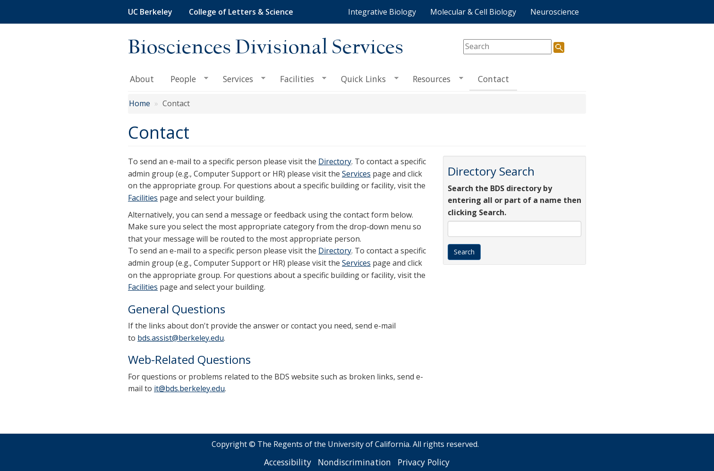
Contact (493, 78)
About (142, 78)
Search (464, 251)
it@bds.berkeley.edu (189, 388)
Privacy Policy (424, 462)
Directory (334, 161)
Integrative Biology (382, 12)
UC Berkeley (150, 12)
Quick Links (366, 79)
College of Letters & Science (241, 12)
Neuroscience (554, 12)
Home (139, 103)
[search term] (507, 46)
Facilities (299, 79)
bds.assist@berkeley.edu (180, 338)
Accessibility (287, 462)
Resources (434, 79)
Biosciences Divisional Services (266, 47)
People (185, 79)
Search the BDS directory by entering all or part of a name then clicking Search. (514, 200)
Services (239, 79)
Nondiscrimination (354, 462)
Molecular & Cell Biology (473, 12)
